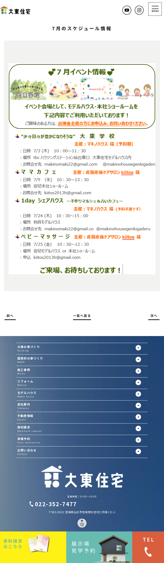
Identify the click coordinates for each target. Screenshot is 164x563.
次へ (153, 316)
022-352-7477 (56, 504)
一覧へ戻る (82, 316)
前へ (10, 316)
